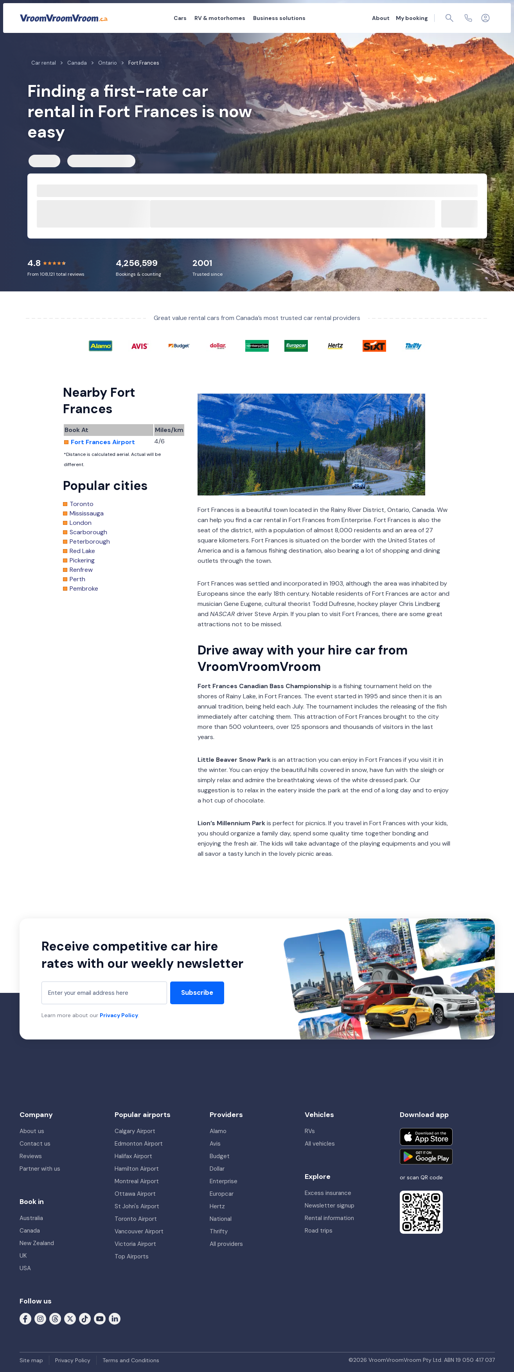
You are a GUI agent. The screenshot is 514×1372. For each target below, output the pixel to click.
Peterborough (90, 542)
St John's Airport (137, 1206)
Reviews (31, 1156)
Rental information (329, 1218)
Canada (30, 1231)
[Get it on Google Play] (426, 1156)
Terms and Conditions (130, 1360)
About (381, 18)
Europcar (222, 1194)
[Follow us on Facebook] (25, 1318)
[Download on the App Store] (426, 1137)
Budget (220, 1156)
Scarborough (88, 532)
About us (32, 1131)
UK (23, 1256)
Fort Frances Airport (103, 442)
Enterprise (223, 1181)
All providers (226, 1244)
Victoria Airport (135, 1244)
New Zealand (37, 1243)
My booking (412, 18)
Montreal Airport (137, 1181)
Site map (31, 1360)
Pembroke (84, 589)
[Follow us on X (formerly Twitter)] (70, 1318)
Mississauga (87, 513)
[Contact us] (468, 18)
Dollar (217, 1169)
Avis (215, 1144)
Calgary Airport (135, 1131)
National (221, 1219)
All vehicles (320, 1144)
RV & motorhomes (219, 18)
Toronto (81, 504)
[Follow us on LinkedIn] (114, 1318)
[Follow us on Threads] (55, 1318)
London (81, 523)
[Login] (485, 18)
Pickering (82, 560)
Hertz (217, 1206)
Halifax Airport (133, 1156)
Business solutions (279, 18)
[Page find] (449, 18)
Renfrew (81, 570)
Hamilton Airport (137, 1169)
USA (25, 1268)
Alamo (218, 1131)
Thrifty (219, 1231)
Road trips (318, 1231)
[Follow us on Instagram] (40, 1318)
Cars (180, 18)
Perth (77, 579)
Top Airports (132, 1256)
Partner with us (40, 1169)
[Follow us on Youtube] (100, 1318)
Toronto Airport (136, 1219)
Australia (31, 1218)
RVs (310, 1131)
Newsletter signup (329, 1205)
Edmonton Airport (139, 1144)
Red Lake (82, 551)
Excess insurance (328, 1193)
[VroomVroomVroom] (64, 18)
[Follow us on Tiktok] (85, 1318)
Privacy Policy (119, 1015)
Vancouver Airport (139, 1231)
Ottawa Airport (135, 1194)
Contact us (35, 1144)
